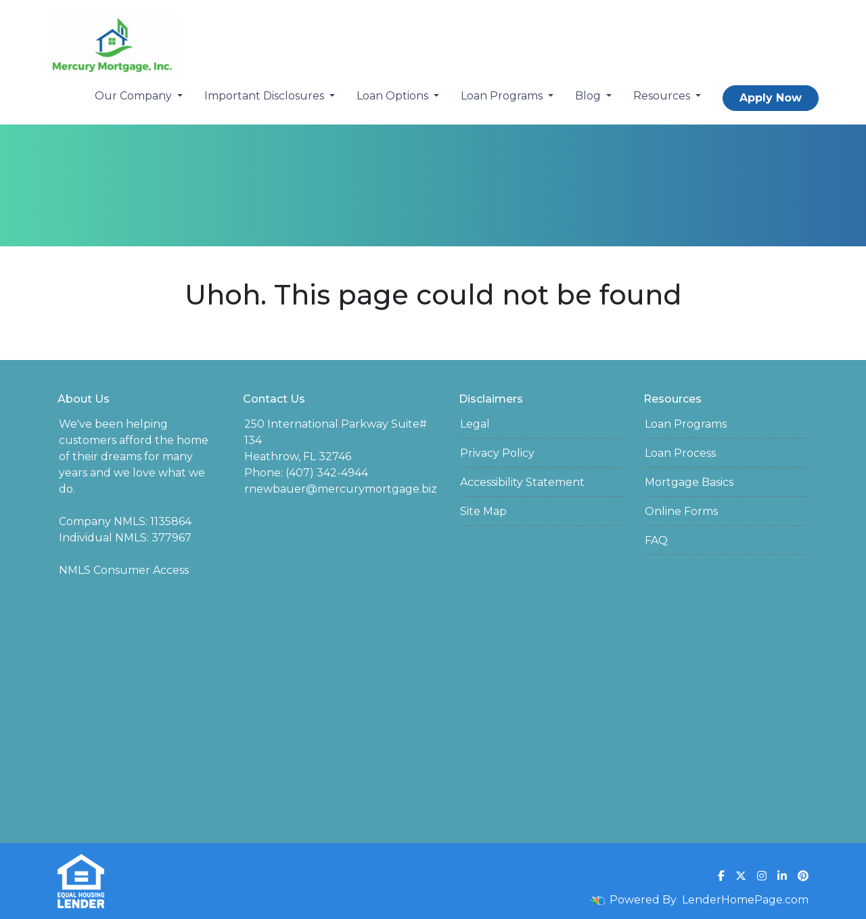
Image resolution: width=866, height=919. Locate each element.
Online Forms (681, 511)
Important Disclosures (265, 95)
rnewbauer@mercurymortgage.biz (340, 489)
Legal (475, 424)
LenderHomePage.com (745, 899)
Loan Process (680, 453)
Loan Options (394, 95)
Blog (589, 95)
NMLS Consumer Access (124, 570)
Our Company (135, 95)
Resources (663, 95)
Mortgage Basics (689, 482)
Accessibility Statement (522, 482)
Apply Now (770, 97)
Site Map (483, 511)
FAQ (656, 540)
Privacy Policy (497, 453)
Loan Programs (503, 95)
